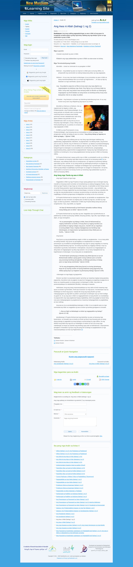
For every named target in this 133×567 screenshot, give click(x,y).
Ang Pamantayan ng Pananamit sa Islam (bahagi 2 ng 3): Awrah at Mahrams (78, 502)
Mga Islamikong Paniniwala (74, 46)
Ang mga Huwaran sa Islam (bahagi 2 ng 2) (68, 528)
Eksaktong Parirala (29, 201)
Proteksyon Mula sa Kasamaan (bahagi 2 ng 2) (69, 488)
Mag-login (44, 58)
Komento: (57, 418)
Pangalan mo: (58, 405)
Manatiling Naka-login (30, 58)
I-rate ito (58, 379)
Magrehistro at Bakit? (39, 66)
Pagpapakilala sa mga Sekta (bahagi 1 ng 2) (69, 479)
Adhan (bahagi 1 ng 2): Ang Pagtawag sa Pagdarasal (71, 451)
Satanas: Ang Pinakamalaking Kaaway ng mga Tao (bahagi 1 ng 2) (75, 508)
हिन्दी (26, 36)
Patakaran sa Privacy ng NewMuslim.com (67, 558)
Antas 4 (56, 20)
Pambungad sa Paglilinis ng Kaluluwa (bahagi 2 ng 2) (71, 496)
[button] (24, 124)
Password (26, 53)
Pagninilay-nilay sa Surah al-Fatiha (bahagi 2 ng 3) (70, 471)
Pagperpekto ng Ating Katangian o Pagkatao (69, 491)
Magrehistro (53, 13)
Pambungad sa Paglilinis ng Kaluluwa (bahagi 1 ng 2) (71, 493)
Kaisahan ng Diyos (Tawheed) (92, 46)
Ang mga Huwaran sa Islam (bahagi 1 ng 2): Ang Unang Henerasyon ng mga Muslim (80, 525)
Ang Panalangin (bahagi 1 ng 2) (65, 513)
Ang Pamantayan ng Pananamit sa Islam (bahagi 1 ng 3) (72, 499)
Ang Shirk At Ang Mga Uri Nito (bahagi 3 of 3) (69, 462)
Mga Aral (63, 46)
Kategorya (73, 13)
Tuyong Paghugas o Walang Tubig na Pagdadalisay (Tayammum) (75, 476)
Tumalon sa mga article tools (100, 22)
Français (27, 31)
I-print (73, 379)
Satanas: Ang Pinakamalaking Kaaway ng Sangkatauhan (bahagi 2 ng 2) (77, 511)
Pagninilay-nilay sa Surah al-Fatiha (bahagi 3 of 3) (70, 473)
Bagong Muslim (37, 6)
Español (27, 29)
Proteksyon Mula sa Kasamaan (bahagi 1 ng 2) (69, 485)
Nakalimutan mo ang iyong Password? (34, 63)
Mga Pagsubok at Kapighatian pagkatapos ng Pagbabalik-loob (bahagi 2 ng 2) (78, 535)
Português (27, 33)
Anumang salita (29, 199)
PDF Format (104, 379)
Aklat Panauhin (94, 13)
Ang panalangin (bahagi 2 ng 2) (63, 363)
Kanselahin (84, 431)
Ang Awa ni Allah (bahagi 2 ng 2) (99, 363)
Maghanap (83, 13)
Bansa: (56, 414)
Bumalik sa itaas (102, 376)
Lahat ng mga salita (30, 197)
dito (101, 436)
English (27, 24)
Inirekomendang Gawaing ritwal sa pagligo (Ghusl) (70, 465)
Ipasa (70, 431)
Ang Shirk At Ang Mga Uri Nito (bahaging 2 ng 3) (70, 459)
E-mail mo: (57, 410)
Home (24, 13)
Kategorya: (57, 46)
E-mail (87, 379)
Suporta (32, 13)
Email (25, 49)
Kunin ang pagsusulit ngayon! (81, 357)
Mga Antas (64, 13)
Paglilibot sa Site (42, 13)
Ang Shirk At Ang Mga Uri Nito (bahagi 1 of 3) (69, 456)
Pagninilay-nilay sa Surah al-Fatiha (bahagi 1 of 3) (70, 468)
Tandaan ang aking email (31, 60)
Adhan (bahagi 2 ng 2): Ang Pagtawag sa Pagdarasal (71, 453)
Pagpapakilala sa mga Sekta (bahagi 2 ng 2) (69, 482)
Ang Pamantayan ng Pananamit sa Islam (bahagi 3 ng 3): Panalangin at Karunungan (80, 505)
